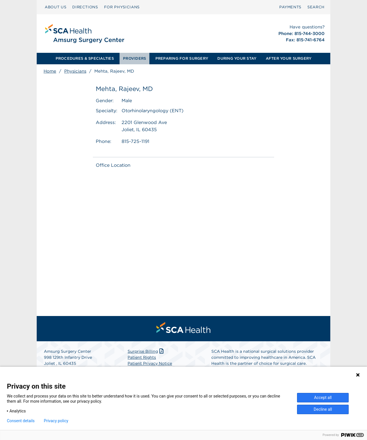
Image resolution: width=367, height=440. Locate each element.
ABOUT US (55, 7)
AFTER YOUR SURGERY (289, 58)
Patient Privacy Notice (150, 363)
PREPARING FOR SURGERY (181, 58)
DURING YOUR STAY (236, 58)
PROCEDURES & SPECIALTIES (85, 58)
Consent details (21, 420)
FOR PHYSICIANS (122, 7)
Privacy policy (56, 420)
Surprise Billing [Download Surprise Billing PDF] (146, 351)
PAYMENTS (290, 7)
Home (50, 71)
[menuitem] (55, 7)
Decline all (323, 409)
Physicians (75, 71)
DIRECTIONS (85, 7)
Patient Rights (142, 357)
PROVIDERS (134, 58)
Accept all (323, 397)
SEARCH (316, 7)
